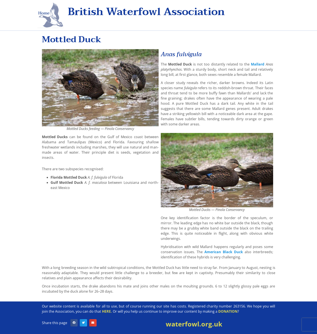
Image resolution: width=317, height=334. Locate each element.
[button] (74, 322)
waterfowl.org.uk (194, 324)
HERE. (107, 311)
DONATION (227, 311)
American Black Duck (223, 252)
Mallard (257, 64)
